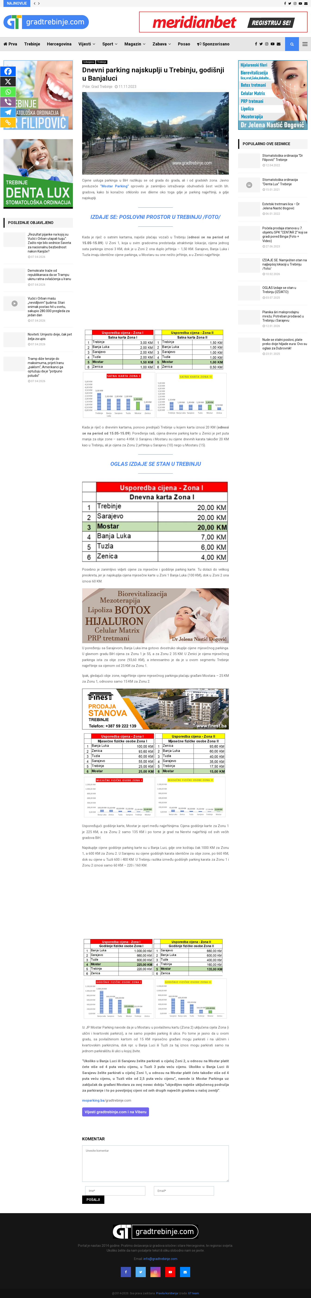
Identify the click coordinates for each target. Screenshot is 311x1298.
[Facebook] (8, 71)
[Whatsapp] (8, 92)
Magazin (132, 44)
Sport (107, 44)
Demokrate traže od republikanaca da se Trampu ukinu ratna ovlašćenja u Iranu (49, 275)
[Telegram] (8, 112)
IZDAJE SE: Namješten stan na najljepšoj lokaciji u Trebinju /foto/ (284, 264)
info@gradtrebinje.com (160, 1259)
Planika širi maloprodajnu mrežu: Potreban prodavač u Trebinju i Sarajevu (283, 316)
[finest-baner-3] (155, 728)
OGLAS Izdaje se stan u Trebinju (155, 464)
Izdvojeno (88, 62)
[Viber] (8, 102)
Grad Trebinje (101, 86)
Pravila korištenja (167, 1293)
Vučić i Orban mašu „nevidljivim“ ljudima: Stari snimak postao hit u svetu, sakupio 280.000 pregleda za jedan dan (49, 307)
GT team (193, 1293)
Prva (10, 44)
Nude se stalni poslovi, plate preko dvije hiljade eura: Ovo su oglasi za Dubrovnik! (284, 344)
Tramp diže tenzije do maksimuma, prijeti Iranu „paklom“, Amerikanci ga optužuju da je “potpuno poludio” (46, 367)
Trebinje (32, 44)
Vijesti (84, 44)
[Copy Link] (8, 122)
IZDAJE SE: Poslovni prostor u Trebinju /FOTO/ (155, 217)
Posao (184, 44)
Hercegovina (59, 44)
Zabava (159, 44)
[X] (8, 82)
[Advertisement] (155, 294)
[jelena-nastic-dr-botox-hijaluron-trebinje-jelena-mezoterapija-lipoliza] (155, 642)
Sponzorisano (213, 44)
